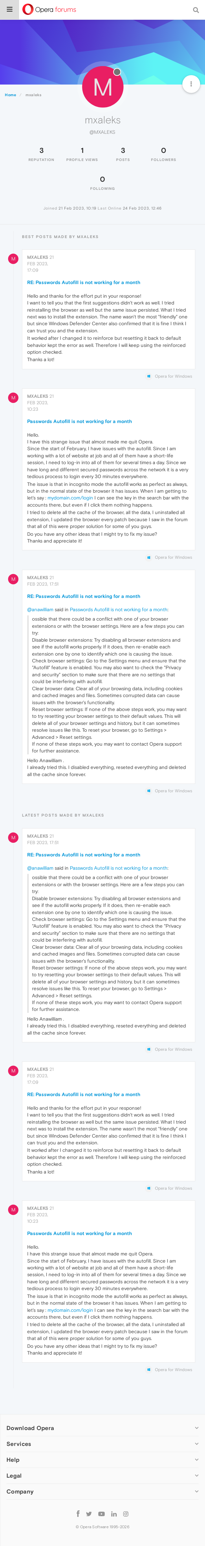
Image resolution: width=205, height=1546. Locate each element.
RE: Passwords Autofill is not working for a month (83, 282)
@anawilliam (40, 609)
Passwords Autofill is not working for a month (79, 421)
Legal (14, 1475)
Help (12, 1459)
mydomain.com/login (70, 497)
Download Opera (30, 1428)
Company (20, 1491)
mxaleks (37, 257)
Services (18, 1443)
